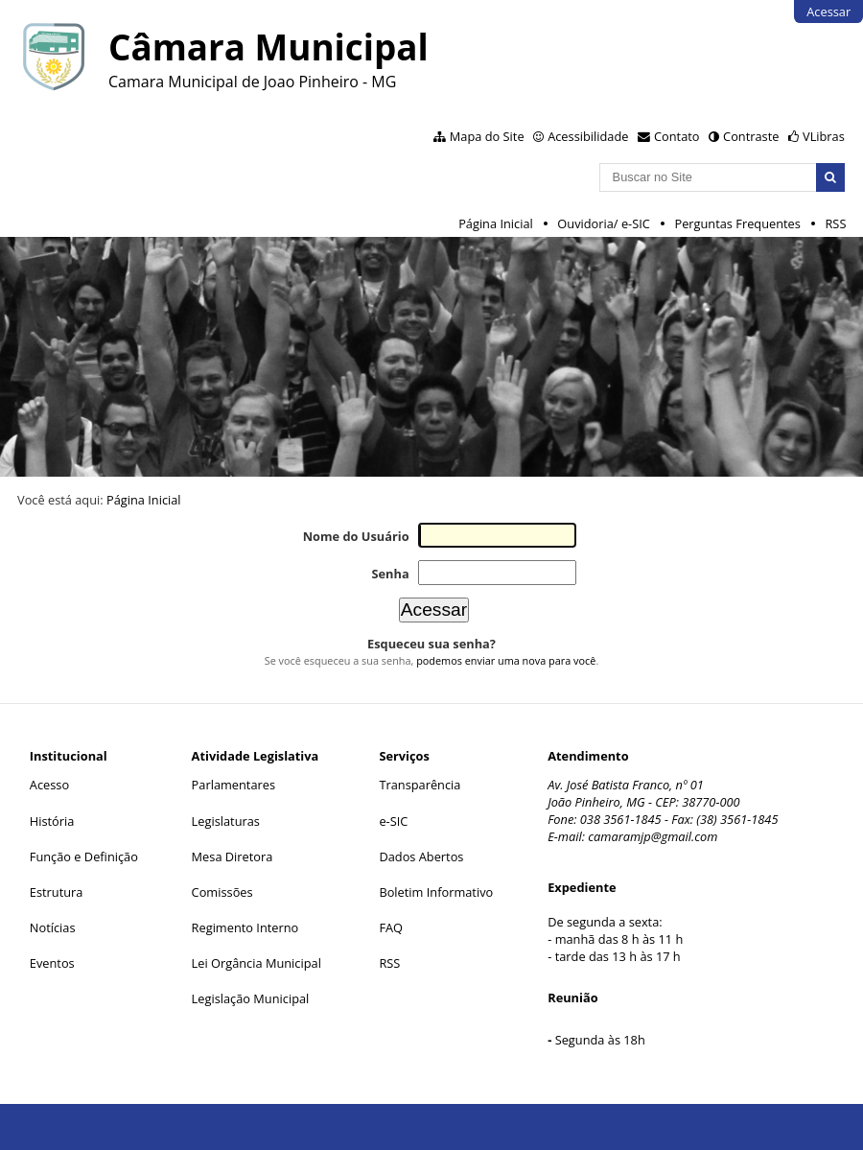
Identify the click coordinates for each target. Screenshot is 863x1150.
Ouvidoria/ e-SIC (603, 223)
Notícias (53, 927)
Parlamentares (233, 784)
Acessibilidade (588, 136)
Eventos (52, 963)
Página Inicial (495, 223)
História (52, 821)
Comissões (222, 892)
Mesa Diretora (232, 856)
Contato (677, 136)
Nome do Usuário (356, 536)
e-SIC (393, 821)
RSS (835, 223)
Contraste (751, 136)
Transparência (419, 784)
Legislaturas (226, 821)
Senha (389, 573)
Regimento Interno (245, 927)
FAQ (391, 927)
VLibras (824, 136)
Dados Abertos (421, 856)
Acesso (49, 784)
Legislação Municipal (251, 998)
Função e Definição (84, 856)
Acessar (828, 11)
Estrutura (56, 892)
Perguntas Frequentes (737, 223)
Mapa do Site (487, 136)
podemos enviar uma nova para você (505, 660)
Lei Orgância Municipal (256, 963)
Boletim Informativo (436, 892)
